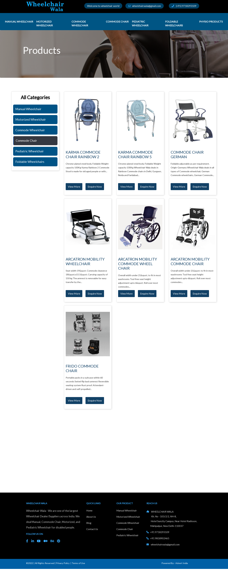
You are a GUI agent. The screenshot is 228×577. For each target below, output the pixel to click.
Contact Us (92, 529)
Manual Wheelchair (19, 21)
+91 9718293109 (159, 532)
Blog (88, 522)
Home (89, 510)
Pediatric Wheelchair (140, 23)
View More (74, 186)
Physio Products (211, 21)
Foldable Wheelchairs (174, 23)
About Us (91, 516)
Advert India (181, 563)
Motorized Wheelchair (44, 23)
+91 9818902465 (159, 538)
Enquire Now (95, 186)
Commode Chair (117, 21)
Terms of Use (78, 563)
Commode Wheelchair (80, 23)
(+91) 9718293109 (184, 5)
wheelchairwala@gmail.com (144, 5)
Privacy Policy (63, 563)
